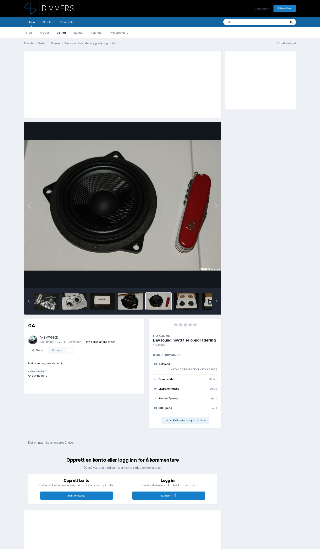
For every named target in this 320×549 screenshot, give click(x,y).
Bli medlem (285, 8)
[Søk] (244, 22)
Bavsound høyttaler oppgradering (184, 340)
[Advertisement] (103, 85)
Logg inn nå (168, 495)
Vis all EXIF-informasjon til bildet (185, 420)
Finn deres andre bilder (100, 341)
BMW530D (51, 337)
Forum (29, 32)
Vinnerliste (67, 22)
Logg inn (262, 8)
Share (37, 350)
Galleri (61, 32)
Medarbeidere (119, 32)
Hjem (31, 23)
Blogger (78, 32)
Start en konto (76, 495)
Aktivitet (47, 22)
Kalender (97, 32)
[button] (28, 301)
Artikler (44, 32)
